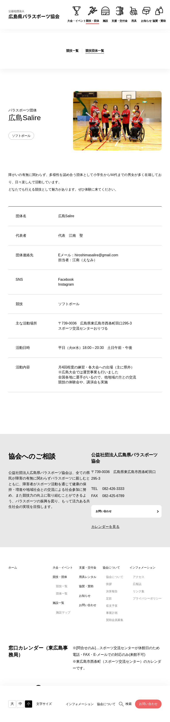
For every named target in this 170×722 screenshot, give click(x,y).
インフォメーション (80, 704)
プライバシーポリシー (147, 598)
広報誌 (137, 584)
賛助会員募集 (114, 620)
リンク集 (138, 591)
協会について (106, 704)
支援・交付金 (87, 567)
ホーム (12, 567)
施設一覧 (58, 603)
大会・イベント (63, 567)
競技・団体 (60, 577)
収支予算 (112, 605)
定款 (109, 598)
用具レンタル (87, 577)
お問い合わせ (148, 704)
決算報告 (112, 591)
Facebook (66, 279)
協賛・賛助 (86, 586)
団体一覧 (62, 593)
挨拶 (109, 584)
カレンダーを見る (105, 527)
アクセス (138, 577)
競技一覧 (62, 586)
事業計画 (112, 613)
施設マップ (63, 612)
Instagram (66, 284)
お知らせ (85, 595)
